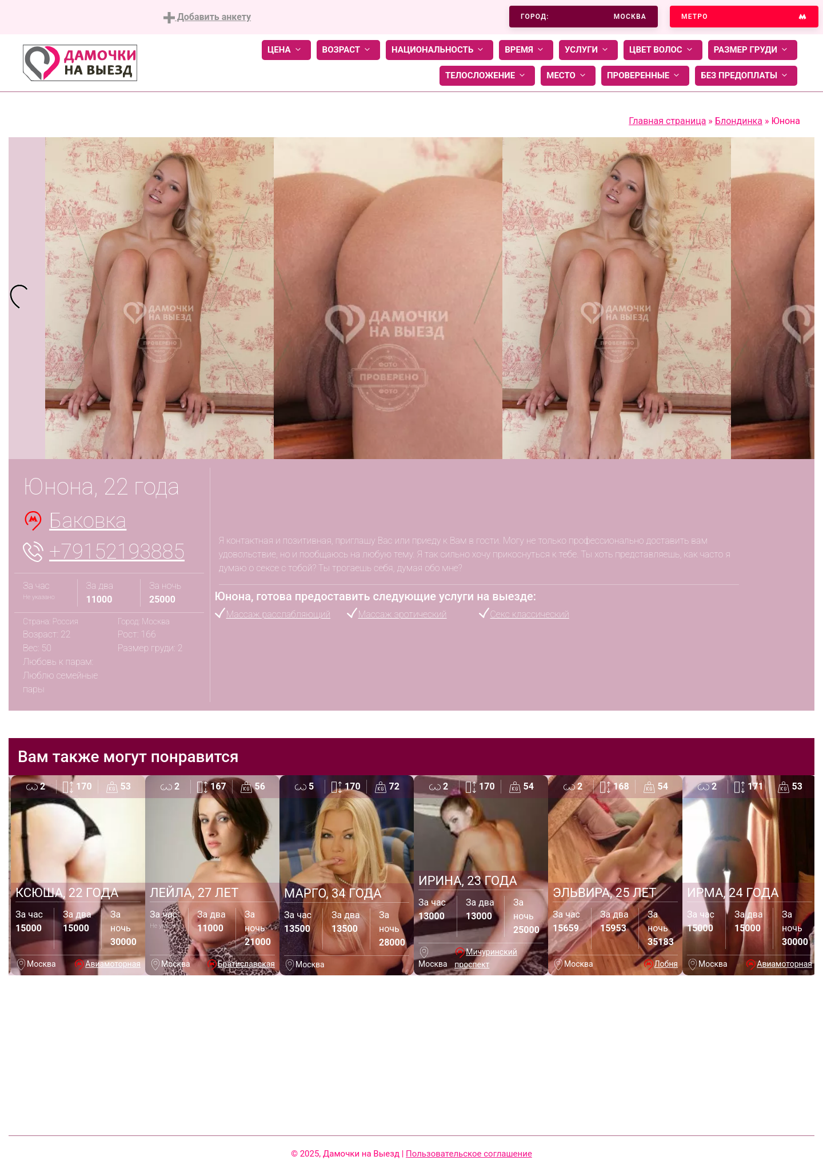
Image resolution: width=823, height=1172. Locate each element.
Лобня (666, 963)
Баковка (87, 521)
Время (526, 50)
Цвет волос (663, 50)
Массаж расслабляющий (278, 614)
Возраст (348, 50)
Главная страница (667, 120)
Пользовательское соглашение (469, 1154)
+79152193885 (117, 552)
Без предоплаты (746, 76)
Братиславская (246, 963)
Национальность (439, 50)
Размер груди (753, 50)
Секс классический (529, 614)
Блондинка (738, 120)
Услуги (588, 50)
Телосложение (487, 76)
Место (568, 76)
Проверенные (645, 76)
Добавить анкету (207, 17)
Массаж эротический (402, 614)
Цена (286, 50)
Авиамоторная (113, 963)
